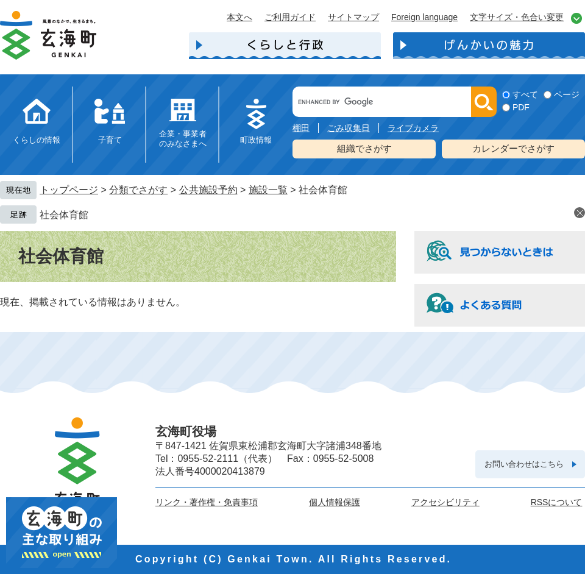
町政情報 (256, 139)
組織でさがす (364, 148)
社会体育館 (64, 215)
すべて (525, 94)
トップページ (69, 190)
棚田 (301, 128)
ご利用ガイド (290, 17)
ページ (567, 94)
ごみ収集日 (348, 128)
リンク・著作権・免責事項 (206, 502)
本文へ (239, 17)
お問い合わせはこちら (524, 464)
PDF (521, 107)
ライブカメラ (413, 128)
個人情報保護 (334, 502)
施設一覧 (268, 190)
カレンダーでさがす (513, 148)
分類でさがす (138, 190)
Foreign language (424, 17)
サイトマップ (353, 17)
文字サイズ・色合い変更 (517, 17)
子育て (110, 139)
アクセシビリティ (445, 502)
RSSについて (557, 502)
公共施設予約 (208, 190)
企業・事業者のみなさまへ (183, 138)
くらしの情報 (36, 139)
